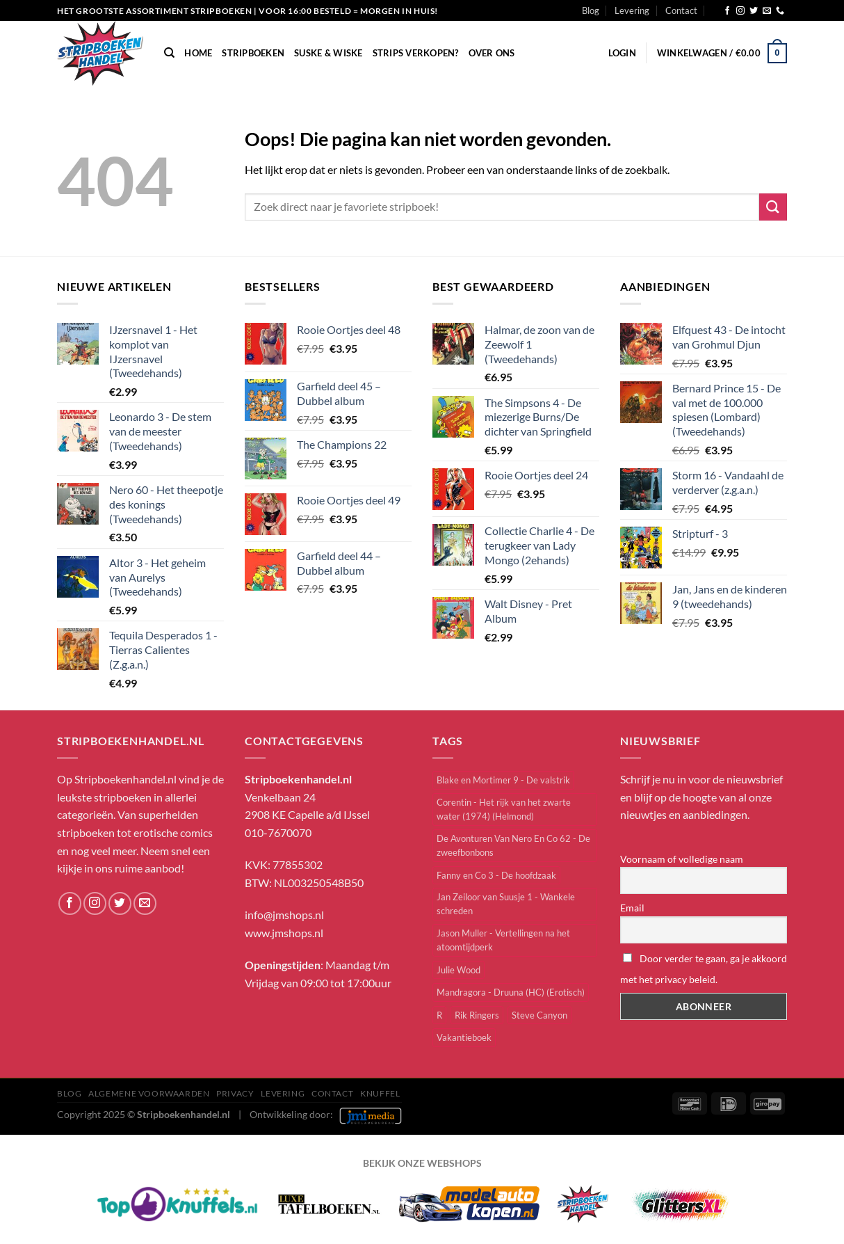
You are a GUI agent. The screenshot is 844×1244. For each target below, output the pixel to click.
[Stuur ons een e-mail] (767, 11)
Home (198, 52)
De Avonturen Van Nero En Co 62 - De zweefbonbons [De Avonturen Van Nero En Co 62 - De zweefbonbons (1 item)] (513, 845)
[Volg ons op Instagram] (740, 11)
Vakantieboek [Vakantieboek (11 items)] (464, 1037)
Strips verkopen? (416, 52)
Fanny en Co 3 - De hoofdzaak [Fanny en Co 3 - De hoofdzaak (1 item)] (496, 875)
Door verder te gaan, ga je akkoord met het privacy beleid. (703, 968)
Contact (681, 10)
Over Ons (492, 52)
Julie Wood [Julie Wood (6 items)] (458, 969)
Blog (590, 10)
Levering (632, 10)
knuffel (380, 1093)
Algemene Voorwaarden (148, 1093)
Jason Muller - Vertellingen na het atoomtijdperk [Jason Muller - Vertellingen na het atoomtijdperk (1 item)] (503, 939)
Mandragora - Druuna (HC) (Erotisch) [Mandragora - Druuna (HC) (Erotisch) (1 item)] (511, 992)
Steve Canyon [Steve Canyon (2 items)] (539, 1015)
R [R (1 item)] (439, 1015)
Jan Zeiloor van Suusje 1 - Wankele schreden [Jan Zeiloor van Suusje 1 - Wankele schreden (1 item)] (506, 903)
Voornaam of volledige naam (681, 859)
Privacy (235, 1093)
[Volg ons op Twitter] (753, 11)
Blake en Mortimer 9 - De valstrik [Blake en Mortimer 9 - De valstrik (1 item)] (503, 780)
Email (632, 908)
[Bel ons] (780, 11)
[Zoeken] (169, 53)
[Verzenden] (773, 207)
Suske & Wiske (328, 52)
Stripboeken (253, 52)
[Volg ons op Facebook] (727, 11)
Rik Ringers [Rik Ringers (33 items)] (477, 1015)
